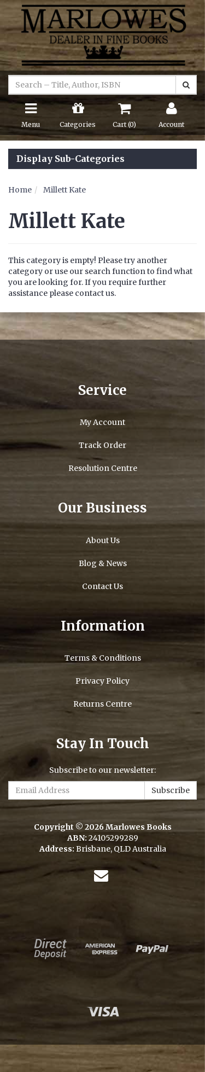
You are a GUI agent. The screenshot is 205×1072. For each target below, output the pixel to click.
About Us (103, 540)
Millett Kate (64, 190)
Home (20, 190)
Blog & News (103, 563)
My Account (102, 422)
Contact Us (102, 586)
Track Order (102, 445)
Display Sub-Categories (70, 159)
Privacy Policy (102, 681)
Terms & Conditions (103, 658)
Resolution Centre (102, 468)
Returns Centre (102, 704)
